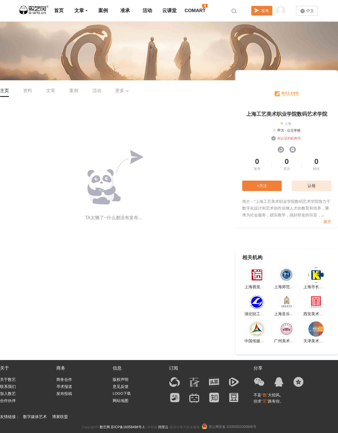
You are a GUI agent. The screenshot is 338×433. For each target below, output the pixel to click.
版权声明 (120, 379)
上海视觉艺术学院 (260, 287)
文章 (81, 10)
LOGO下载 (122, 393)
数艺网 (105, 427)
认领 (311, 185)
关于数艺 (8, 379)
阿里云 (163, 427)
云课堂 (169, 10)
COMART (195, 8)
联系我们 (8, 386)
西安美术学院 (315, 314)
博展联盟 (60, 416)
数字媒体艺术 (35, 416)
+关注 (262, 185)
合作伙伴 (8, 400)
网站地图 (120, 400)
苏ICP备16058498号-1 (127, 427)
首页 (59, 10)
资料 (27, 90)
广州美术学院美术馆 (292, 341)
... (322, 215)
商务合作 (64, 379)
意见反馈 (120, 386)
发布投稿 (64, 393)
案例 (103, 10)
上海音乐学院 (286, 314)
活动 (147, 10)
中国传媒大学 (256, 341)
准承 (125, 10)
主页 (4, 90)
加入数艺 (8, 393)
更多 (121, 90)
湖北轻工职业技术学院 (264, 314)
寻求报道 (64, 386)
